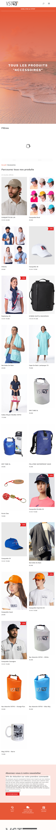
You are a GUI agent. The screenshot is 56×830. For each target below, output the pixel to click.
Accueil (3, 165)
